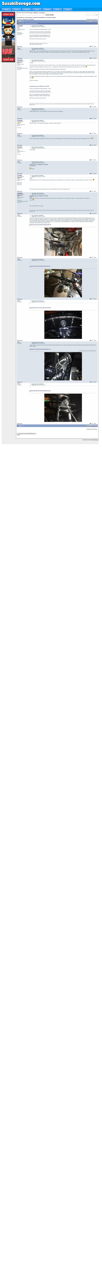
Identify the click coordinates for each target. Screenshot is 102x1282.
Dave (28, 19)
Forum (17, 9)
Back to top (19, 46)
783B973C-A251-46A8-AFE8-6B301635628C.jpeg (40, 349)
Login (37, 9)
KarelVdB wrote (33, 164)
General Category (28, 17)
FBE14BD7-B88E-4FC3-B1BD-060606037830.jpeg (40, 390)
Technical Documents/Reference (39, 17)
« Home (18, 434)
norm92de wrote (33, 195)
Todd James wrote (34, 86)
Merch (57, 9)
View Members (42, 12)
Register (47, 9)
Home (6, 9)
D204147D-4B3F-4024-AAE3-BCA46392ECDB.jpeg (40, 224)
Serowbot (32, 19)
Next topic (95, 19)
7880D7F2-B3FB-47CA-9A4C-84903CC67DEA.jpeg (40, 307)
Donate (67, 9)
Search (27, 9)
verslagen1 (24, 19)
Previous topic (89, 19)
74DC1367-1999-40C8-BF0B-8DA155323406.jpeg (40, 266)
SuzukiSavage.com (20, 17)
